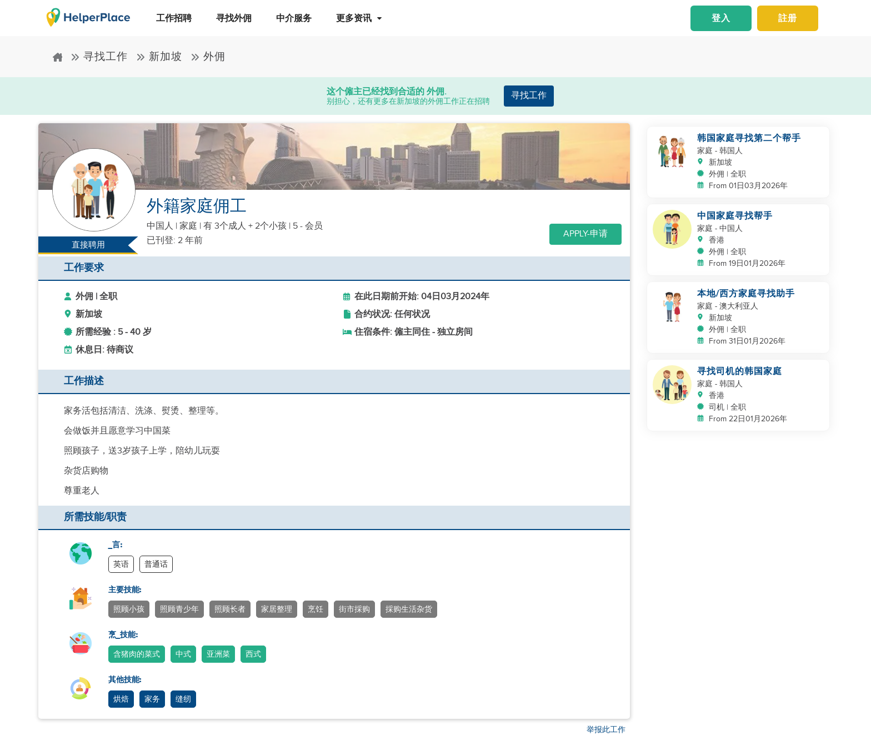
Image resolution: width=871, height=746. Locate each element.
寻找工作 (99, 57)
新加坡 (159, 57)
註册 (787, 18)
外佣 (208, 57)
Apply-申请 (585, 234)
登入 (721, 18)
